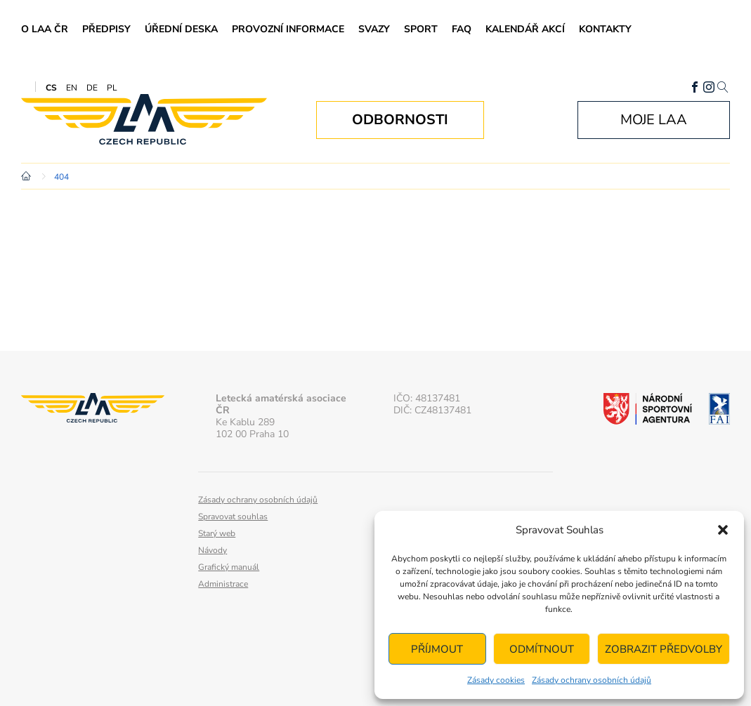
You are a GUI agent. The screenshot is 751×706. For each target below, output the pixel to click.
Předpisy (106, 29)
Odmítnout (541, 649)
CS (51, 87)
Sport (421, 29)
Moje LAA (653, 119)
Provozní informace (288, 29)
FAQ (461, 29)
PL (112, 87)
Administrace (223, 584)
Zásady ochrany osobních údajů (591, 680)
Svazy (374, 29)
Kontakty (605, 29)
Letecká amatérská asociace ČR (144, 119)
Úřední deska (181, 29)
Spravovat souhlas (233, 516)
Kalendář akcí (525, 29)
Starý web (216, 533)
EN (71, 87)
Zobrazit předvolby (663, 649)
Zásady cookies (496, 680)
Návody (212, 550)
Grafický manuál (228, 567)
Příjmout (437, 649)
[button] (723, 530)
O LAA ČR (44, 29)
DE (92, 87)
